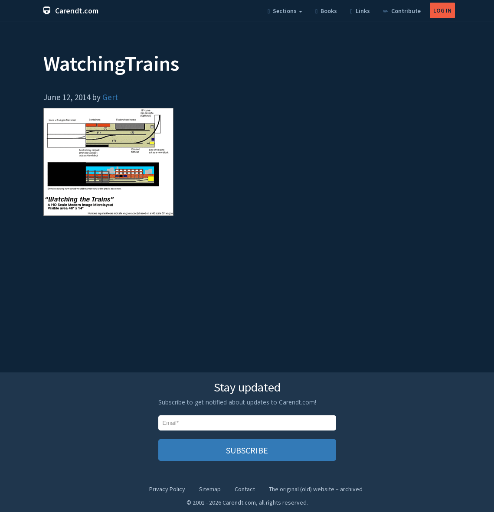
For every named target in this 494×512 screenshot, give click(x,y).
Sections (285, 11)
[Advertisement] (247, 298)
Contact (245, 489)
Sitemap (210, 489)
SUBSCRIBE (247, 450)
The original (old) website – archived (316, 489)
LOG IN (442, 10)
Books (326, 11)
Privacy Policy (167, 489)
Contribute (402, 11)
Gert (110, 97)
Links (360, 11)
